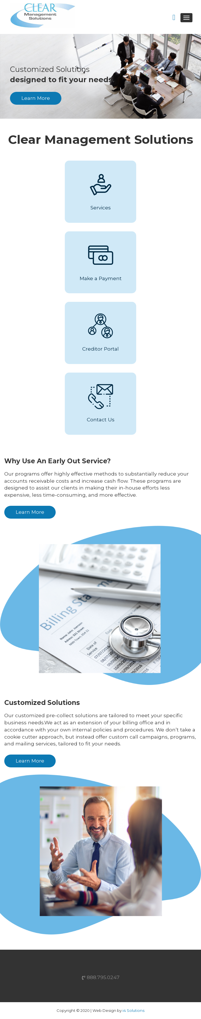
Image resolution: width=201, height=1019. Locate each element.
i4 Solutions (133, 1010)
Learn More (35, 98)
